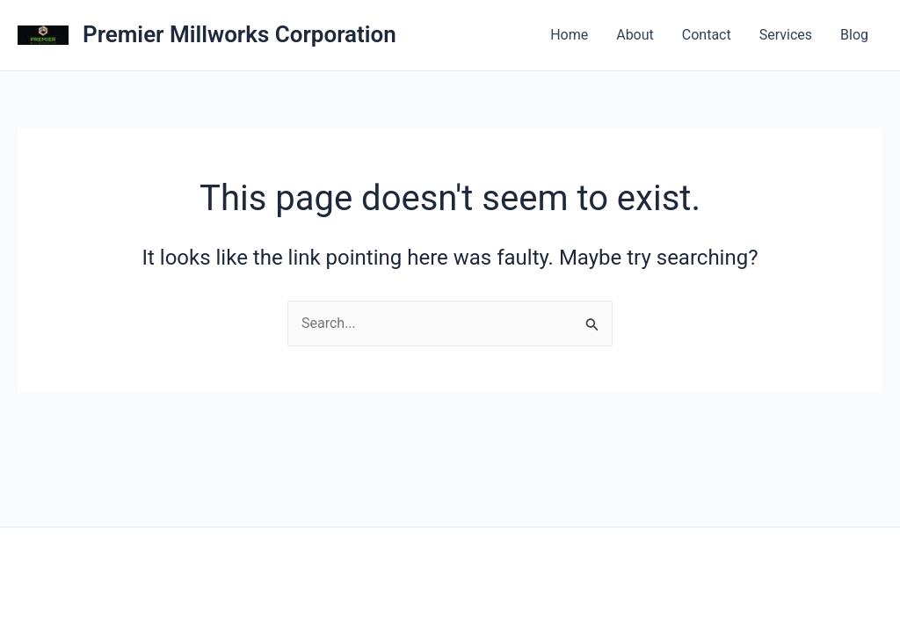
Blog (854, 34)
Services (785, 34)
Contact (706, 34)
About (635, 34)
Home (569, 34)
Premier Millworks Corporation (239, 34)
